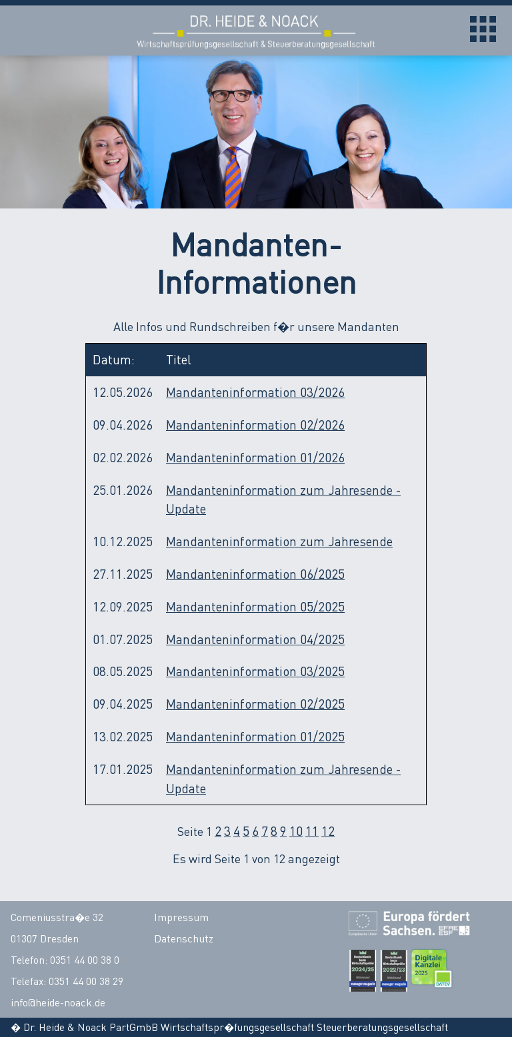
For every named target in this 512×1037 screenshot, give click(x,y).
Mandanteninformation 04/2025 (255, 639)
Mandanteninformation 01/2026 (255, 457)
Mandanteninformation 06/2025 (255, 573)
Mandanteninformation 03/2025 (255, 671)
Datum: (114, 359)
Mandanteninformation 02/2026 (255, 424)
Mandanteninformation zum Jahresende (279, 541)
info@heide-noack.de (58, 1002)
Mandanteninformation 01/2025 (255, 736)
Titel (178, 359)
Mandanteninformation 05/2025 (255, 606)
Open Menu (483, 29)
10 (296, 831)
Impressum (181, 917)
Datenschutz (183, 938)
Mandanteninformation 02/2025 (255, 703)
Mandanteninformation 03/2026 (255, 392)
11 (312, 831)
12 (328, 831)
